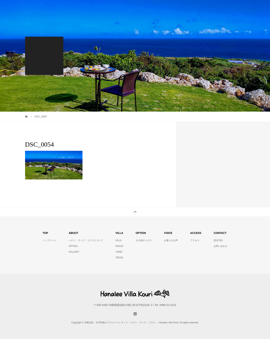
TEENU (119, 257)
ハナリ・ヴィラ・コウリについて (86, 240)
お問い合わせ (220, 246)
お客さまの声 (171, 240)
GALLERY (74, 252)
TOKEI (119, 252)
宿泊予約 (218, 240)
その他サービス (144, 240)
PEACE (119, 246)
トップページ (49, 240)
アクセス (194, 240)
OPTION (73, 246)
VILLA (119, 240)
